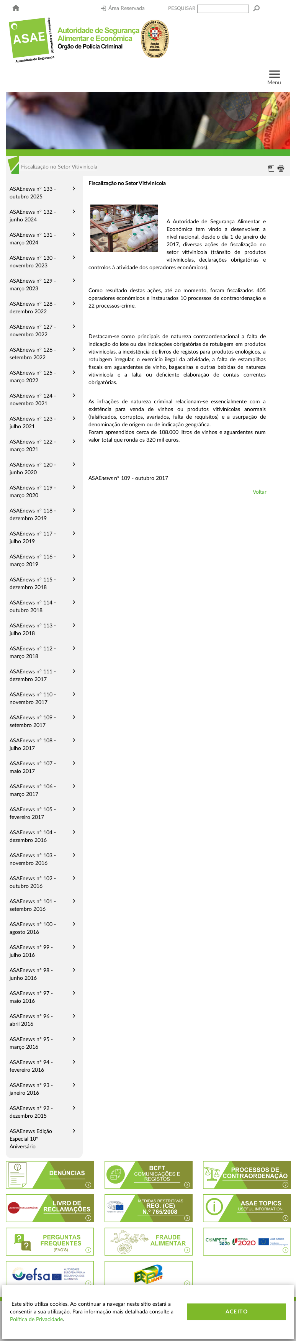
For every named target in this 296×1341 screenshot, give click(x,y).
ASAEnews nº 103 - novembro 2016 (33, 859)
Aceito (237, 1312)
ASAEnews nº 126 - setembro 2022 (33, 353)
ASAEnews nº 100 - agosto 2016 (33, 928)
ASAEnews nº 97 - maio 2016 (31, 997)
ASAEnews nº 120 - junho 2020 (33, 468)
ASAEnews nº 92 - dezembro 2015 (31, 1112)
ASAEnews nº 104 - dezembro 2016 (33, 836)
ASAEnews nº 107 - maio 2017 (33, 767)
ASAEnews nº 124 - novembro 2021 (33, 399)
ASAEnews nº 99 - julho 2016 (31, 951)
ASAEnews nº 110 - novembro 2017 (33, 698)
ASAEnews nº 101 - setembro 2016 (33, 905)
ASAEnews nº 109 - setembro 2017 (33, 721)
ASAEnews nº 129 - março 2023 (33, 284)
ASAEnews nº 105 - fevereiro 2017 (33, 813)
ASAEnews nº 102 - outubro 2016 (33, 882)
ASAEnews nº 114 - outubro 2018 (33, 606)
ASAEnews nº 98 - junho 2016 (31, 974)
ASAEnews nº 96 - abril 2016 (31, 1020)
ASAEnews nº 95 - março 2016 (31, 1043)
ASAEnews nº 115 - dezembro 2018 (33, 583)
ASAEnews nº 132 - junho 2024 (33, 216)
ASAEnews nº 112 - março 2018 (33, 652)
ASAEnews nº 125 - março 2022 (33, 376)
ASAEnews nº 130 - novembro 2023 (33, 262)
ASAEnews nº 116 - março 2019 (33, 560)
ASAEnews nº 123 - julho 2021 (33, 422)
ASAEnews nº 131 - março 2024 (33, 239)
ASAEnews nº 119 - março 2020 (33, 491)
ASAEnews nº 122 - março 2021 (33, 445)
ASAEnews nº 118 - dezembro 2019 (33, 514)
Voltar (260, 492)
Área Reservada (123, 8)
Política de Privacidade (36, 1319)
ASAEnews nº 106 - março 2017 (33, 790)
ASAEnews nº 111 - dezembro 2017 (33, 675)
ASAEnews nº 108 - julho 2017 (33, 744)
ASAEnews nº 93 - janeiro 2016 (31, 1089)
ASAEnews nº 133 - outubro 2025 (33, 193)
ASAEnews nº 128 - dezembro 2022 (33, 307)
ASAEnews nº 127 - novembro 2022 (33, 330)
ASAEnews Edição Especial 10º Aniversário (31, 1139)
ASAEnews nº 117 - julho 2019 (33, 537)
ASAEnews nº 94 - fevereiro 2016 (31, 1066)
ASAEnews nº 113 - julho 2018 (33, 629)
